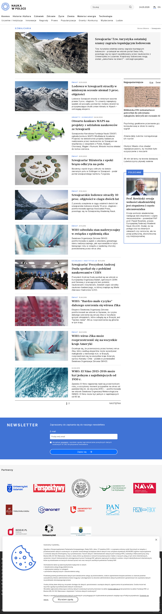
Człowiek (39, 16)
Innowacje (31, 20)
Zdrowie (51, 16)
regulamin (64, 442)
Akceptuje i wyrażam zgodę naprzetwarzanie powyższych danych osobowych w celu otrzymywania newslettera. (82, 443)
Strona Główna (143, 28)
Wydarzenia (107, 20)
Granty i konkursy (82, 117)
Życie (61, 16)
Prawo (54, 20)
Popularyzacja (68, 20)
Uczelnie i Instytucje (12, 20)
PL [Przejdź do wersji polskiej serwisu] (155, 7)
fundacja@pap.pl (114, 589)
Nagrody (43, 20)
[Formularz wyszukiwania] (112, 7)
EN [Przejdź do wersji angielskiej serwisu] (159, 7)
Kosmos (5, 16)
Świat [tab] (158, 82)
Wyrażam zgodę (65, 599)
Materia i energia (86, 16)
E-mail (53, 431)
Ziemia (70, 16)
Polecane (134, 172)
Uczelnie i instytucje (84, 261)
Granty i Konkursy (88, 20)
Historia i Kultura (22, 16)
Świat (75, 82)
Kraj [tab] (151, 82)
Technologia (105, 16)
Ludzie (119, 20)
